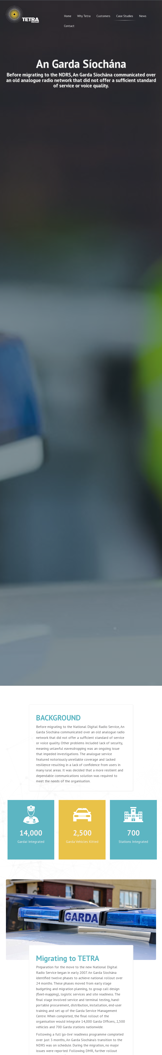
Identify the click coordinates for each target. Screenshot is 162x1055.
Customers (103, 16)
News (142, 16)
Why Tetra (84, 16)
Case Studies (124, 16)
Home (67, 16)
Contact (69, 26)
